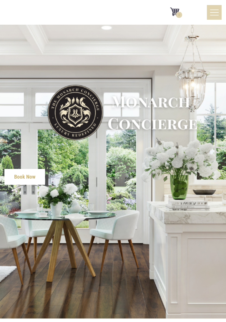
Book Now (24, 177)
